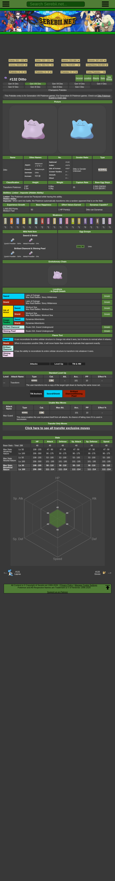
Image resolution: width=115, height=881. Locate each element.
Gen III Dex (35, 87)
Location (87, 78)
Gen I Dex (79, 87)
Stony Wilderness (49, 297)
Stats (103, 78)
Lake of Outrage (33, 295)
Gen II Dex (57, 87)
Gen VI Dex (79, 84)
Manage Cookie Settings (86, 585)
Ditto (90, 246)
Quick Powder (10, 242)
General (79, 78)
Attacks (96, 78)
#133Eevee (97, 573)
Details (107, 296)
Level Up (59, 364)
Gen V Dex (102, 84)
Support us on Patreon (57, 592)
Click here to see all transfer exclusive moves (57, 428)
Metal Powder (29, 242)
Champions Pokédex (57, 90)
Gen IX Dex (13, 84)
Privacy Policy (66, 585)
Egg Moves (109, 78)
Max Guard (8, 416)
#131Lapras (17, 573)
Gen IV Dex (13, 87)
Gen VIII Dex (35, 84)
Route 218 (30, 327)
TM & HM (76, 364)
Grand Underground (44, 327)
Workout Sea (31, 307)
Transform (15, 383)
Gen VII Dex (57, 84)
